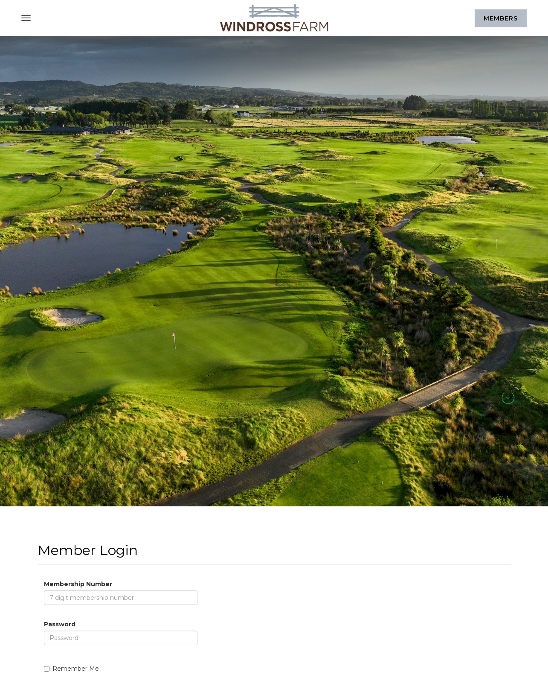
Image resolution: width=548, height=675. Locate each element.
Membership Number (78, 584)
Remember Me (71, 668)
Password (59, 624)
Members (501, 18)
